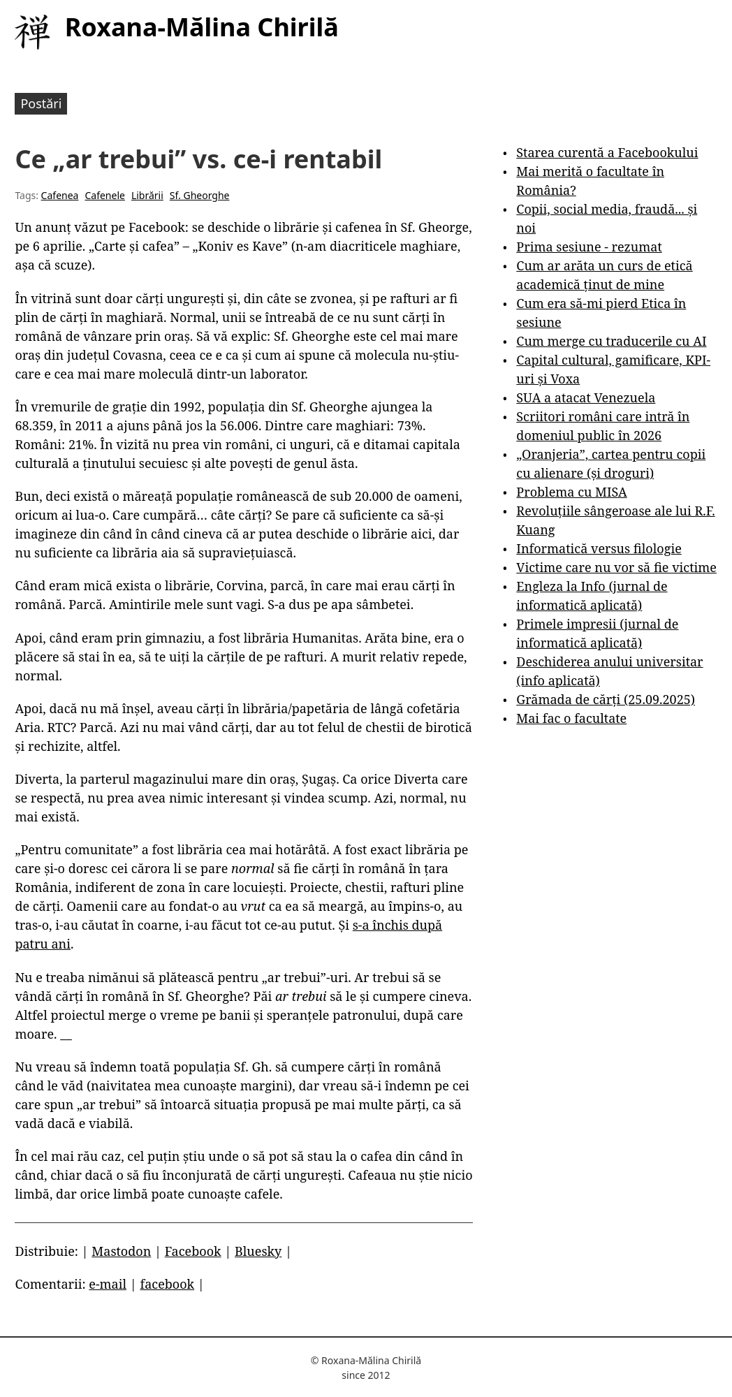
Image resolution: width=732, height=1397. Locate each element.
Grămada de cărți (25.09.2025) (605, 699)
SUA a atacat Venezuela (585, 397)
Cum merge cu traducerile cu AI (611, 340)
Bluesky (258, 1251)
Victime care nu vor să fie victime (616, 567)
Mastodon (121, 1251)
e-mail (107, 1283)
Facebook (193, 1251)
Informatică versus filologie (598, 548)
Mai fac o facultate (571, 718)
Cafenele (104, 195)
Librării (147, 195)
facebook (167, 1283)
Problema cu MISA (571, 491)
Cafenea (60, 195)
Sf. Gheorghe (200, 195)
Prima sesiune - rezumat (588, 246)
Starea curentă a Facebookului (607, 152)
